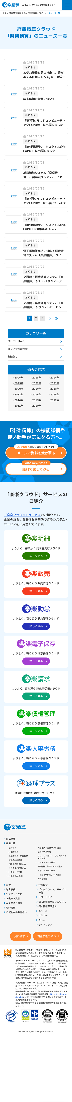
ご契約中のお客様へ (16, 912)
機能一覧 (10, 843)
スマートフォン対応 (46, 862)
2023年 (18, 383)
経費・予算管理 (44, 852)
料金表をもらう (46, 936)
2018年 (54, 389)
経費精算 (12, 847)
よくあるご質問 (14, 903)
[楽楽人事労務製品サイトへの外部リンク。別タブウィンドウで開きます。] (36, 756)
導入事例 (10, 889)
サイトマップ (45, 925)
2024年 (54, 377)
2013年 (36, 400)
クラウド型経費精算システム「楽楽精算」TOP (22, 13)
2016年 (36, 394)
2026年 (18, 377)
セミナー (43, 915)
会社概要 (43, 885)
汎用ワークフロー (16, 872)
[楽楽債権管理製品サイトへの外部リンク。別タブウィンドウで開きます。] (36, 721)
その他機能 (42, 878)
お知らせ (13, 357)
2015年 (54, 394)
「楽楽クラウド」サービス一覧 (52, 891)
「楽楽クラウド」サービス (22, 515)
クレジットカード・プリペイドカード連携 (52, 857)
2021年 (54, 383)
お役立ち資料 (13, 898)
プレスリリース (16, 341)
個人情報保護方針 (47, 906)
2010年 (36, 406)
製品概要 (10, 838)
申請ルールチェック (46, 870)
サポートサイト (46, 897)
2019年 (36, 389)
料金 (8, 885)
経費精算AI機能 (15, 876)
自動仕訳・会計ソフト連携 (49, 847)
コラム (41, 920)
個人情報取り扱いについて (52, 902)
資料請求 (19, 936)
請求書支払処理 (15, 860)
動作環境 (10, 908)
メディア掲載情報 (18, 349)
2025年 (36, 377)
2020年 (18, 389)
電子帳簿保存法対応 (17, 864)
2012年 (54, 400)
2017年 (18, 394)
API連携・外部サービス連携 (50, 866)
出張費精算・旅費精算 (18, 856)
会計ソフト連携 (14, 894)
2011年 (18, 406)
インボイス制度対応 (17, 868)
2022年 (36, 383)
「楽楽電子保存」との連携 (49, 874)
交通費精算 (13, 852)
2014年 (18, 400)
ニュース (42, 911)
